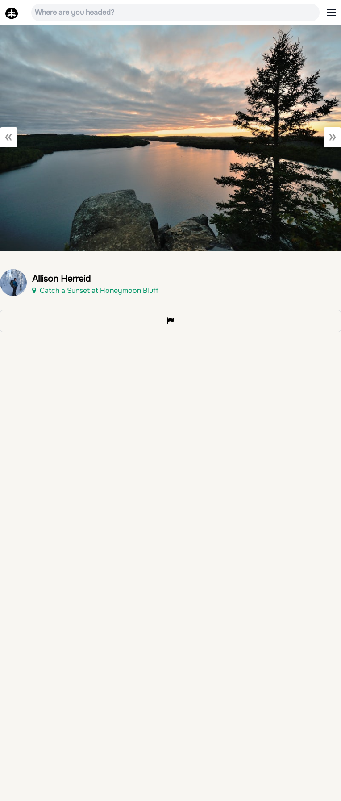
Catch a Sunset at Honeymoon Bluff (95, 290)
